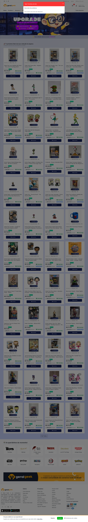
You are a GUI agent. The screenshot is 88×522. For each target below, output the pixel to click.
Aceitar (60, 518)
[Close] (63, 3)
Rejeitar (53, 518)
